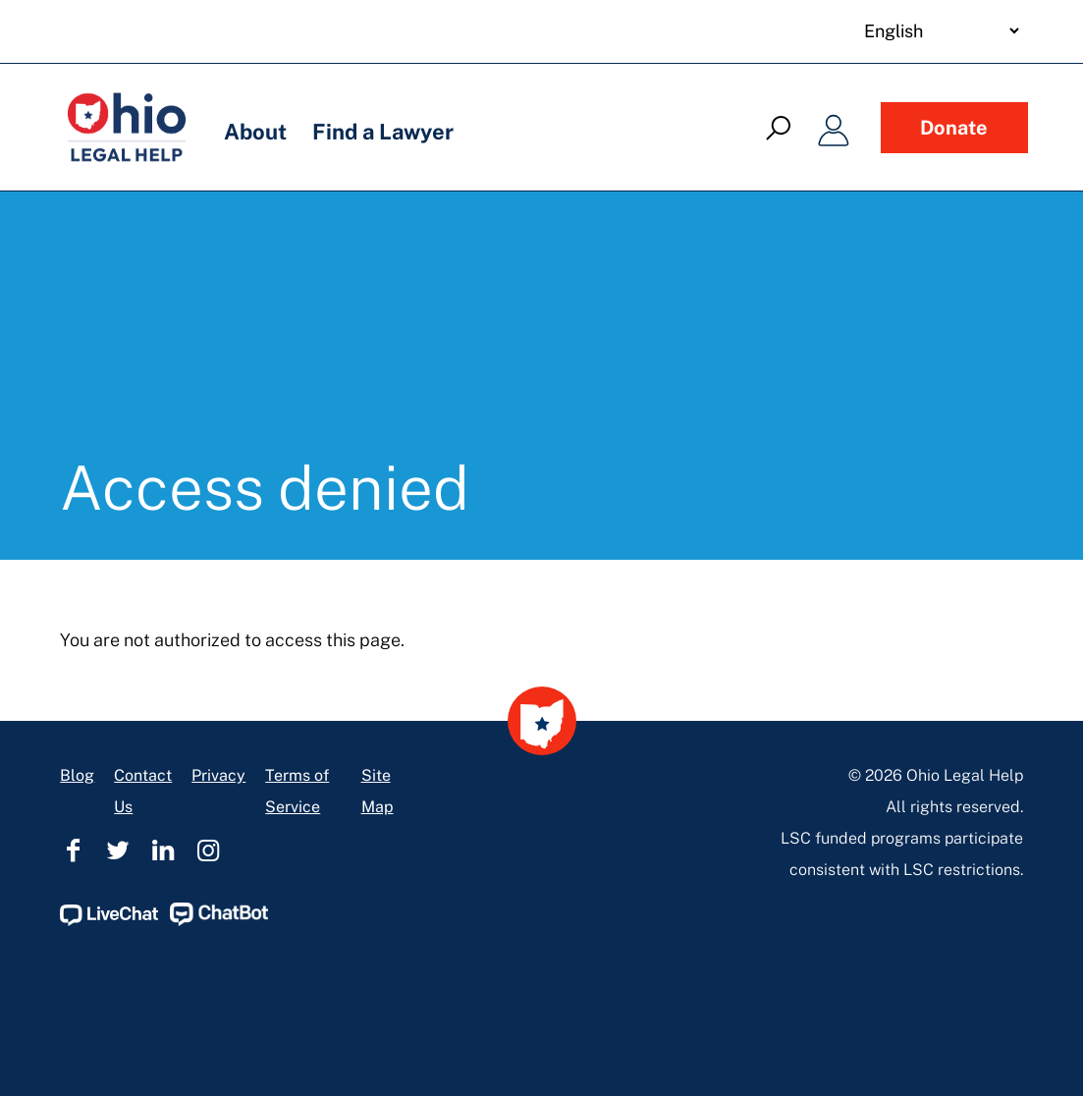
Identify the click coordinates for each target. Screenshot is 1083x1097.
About (255, 131)
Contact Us (143, 791)
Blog (77, 775)
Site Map (377, 791)
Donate (954, 127)
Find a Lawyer (383, 131)
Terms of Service (297, 791)
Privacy (218, 775)
